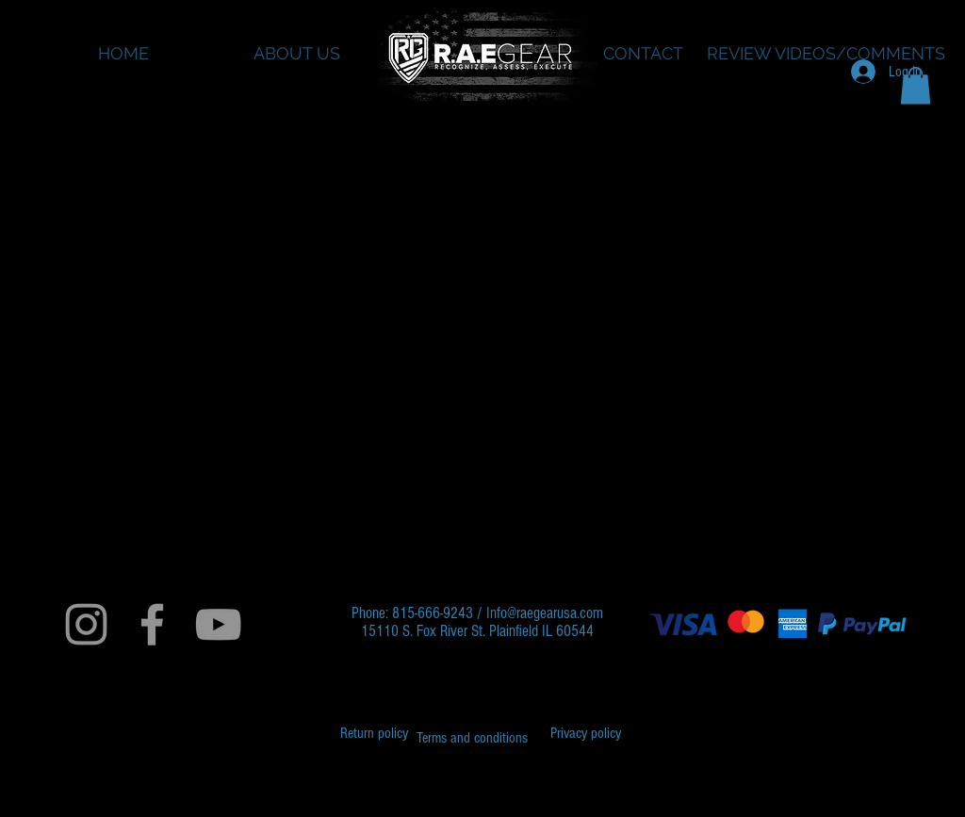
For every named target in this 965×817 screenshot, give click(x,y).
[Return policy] (374, 733)
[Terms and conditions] (472, 738)
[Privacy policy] (585, 733)
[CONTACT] (643, 53)
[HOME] (123, 53)
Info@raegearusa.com (544, 613)
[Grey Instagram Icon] (86, 624)
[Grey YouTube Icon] (218, 624)
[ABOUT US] (296, 53)
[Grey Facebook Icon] (152, 624)
